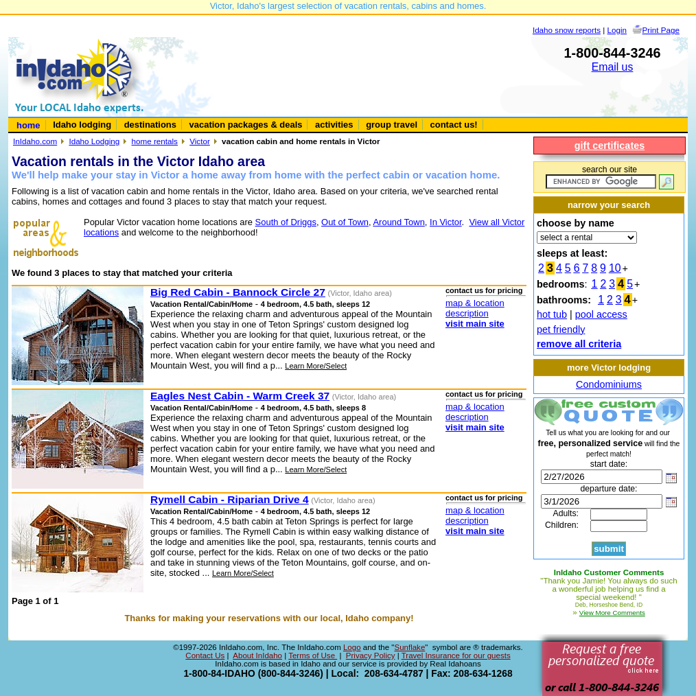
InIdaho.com (35, 141)
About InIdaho (257, 655)
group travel (391, 124)
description (467, 313)
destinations (150, 124)
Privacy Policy (370, 655)
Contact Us (204, 655)
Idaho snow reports (567, 29)
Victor (199, 141)
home (28, 125)
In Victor (446, 222)
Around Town (398, 222)
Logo (352, 647)
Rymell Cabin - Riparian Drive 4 (229, 499)
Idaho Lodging (94, 141)
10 (615, 268)
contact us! (454, 124)
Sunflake (409, 647)
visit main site (474, 323)
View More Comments (612, 612)
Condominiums (609, 384)
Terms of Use (312, 655)
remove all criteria (579, 343)
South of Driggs (285, 222)
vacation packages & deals (246, 124)
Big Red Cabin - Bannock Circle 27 (237, 292)
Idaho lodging (82, 124)
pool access (601, 314)
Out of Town (345, 222)
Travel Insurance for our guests (456, 655)
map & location (474, 303)
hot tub (552, 314)
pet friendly (561, 329)
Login (617, 29)
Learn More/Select (316, 366)
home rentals (155, 141)
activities (334, 124)
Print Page (661, 29)
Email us (613, 67)
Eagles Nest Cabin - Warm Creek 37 (239, 396)
